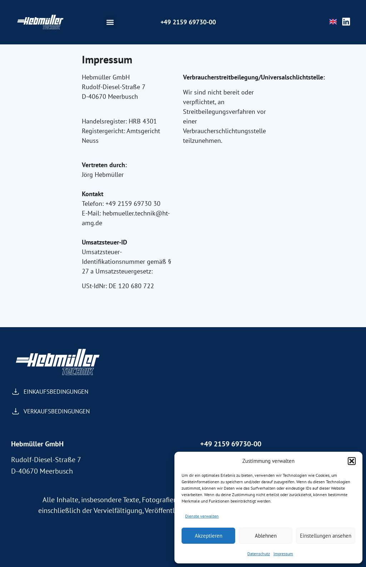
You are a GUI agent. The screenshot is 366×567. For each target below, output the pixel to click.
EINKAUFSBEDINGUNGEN (56, 392)
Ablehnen (266, 535)
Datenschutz (258, 553)
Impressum (283, 553)
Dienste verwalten (202, 516)
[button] (351, 461)
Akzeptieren (208, 535)
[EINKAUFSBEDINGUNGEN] (15, 391)
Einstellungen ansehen (325, 535)
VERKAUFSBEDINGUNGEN (57, 411)
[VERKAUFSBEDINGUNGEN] (15, 411)
